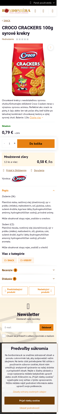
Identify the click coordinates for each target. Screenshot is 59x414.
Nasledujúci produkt (45, 291)
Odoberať (46, 327)
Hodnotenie (8, 39)
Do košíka (36, 143)
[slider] (22, 39)
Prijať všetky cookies (29, 400)
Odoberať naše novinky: (28, 318)
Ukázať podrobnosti (29, 407)
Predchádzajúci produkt (13, 291)
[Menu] (53, 11)
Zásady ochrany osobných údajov (29, 391)
